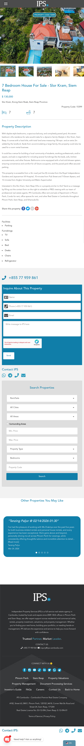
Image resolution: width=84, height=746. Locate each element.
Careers (40, 690)
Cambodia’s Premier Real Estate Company (49, 697)
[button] (6, 4)
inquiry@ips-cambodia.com (50, 648)
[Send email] (23, 375)
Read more (13, 542)
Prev (3, 36)
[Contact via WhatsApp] (4, 375)
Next (80, 36)
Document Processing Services (56, 684)
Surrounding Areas (16, 424)
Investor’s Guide (12, 690)
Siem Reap (16, 618)
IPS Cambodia (23, 697)
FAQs (29, 690)
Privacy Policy (49, 716)
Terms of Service (35, 716)
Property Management (24, 684)
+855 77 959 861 (20, 278)
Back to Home (72, 690)
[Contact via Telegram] (10, 375)
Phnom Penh (70, 615)
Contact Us (55, 690)
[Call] (17, 375)
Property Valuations (58, 678)
